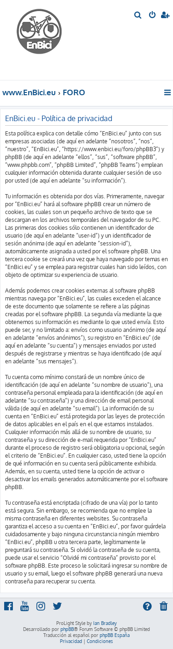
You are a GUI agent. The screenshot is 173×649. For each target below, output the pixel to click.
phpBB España (115, 635)
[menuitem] (138, 15)
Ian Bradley (105, 623)
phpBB (67, 629)
